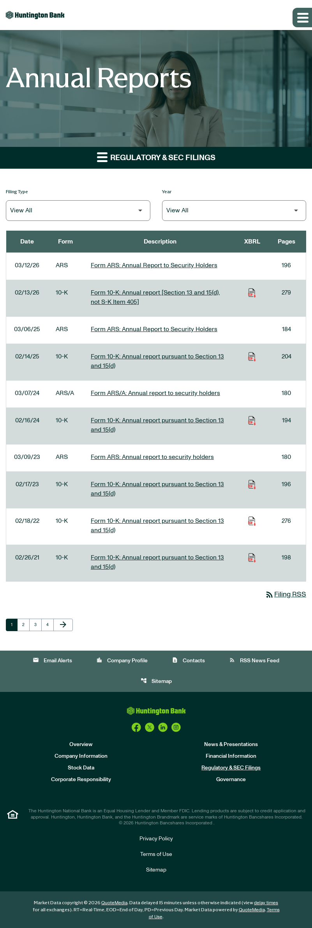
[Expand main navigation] (302, 17)
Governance (231, 779)
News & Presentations (231, 744)
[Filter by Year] (234, 210)
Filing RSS (285, 594)
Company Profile (122, 660)
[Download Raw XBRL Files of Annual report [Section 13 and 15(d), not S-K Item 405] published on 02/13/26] (252, 292)
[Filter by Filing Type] (78, 210)
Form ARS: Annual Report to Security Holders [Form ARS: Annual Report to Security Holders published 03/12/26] (154, 265)
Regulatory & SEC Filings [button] (156, 157)
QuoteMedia (114, 902)
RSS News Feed (254, 660)
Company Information (81, 756)
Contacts (188, 660)
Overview (81, 744)
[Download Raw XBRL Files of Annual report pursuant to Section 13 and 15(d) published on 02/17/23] (252, 484)
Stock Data (81, 768)
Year (167, 191)
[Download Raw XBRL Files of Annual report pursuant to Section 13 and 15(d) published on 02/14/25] (252, 356)
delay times (266, 902)
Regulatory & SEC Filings (231, 768)
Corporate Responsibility (81, 779)
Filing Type (17, 191)
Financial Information (231, 756)
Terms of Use (156, 854)
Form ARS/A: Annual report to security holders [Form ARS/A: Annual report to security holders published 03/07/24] (155, 393)
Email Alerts (52, 660)
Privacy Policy (156, 839)
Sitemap (156, 680)
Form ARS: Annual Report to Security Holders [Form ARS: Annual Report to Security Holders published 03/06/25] (154, 329)
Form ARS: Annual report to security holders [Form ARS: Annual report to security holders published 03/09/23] (152, 457)
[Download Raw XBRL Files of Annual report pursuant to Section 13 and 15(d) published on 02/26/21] (252, 557)
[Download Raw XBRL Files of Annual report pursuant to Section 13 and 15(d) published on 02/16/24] (252, 420)
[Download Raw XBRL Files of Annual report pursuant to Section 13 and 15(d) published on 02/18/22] (252, 521)
